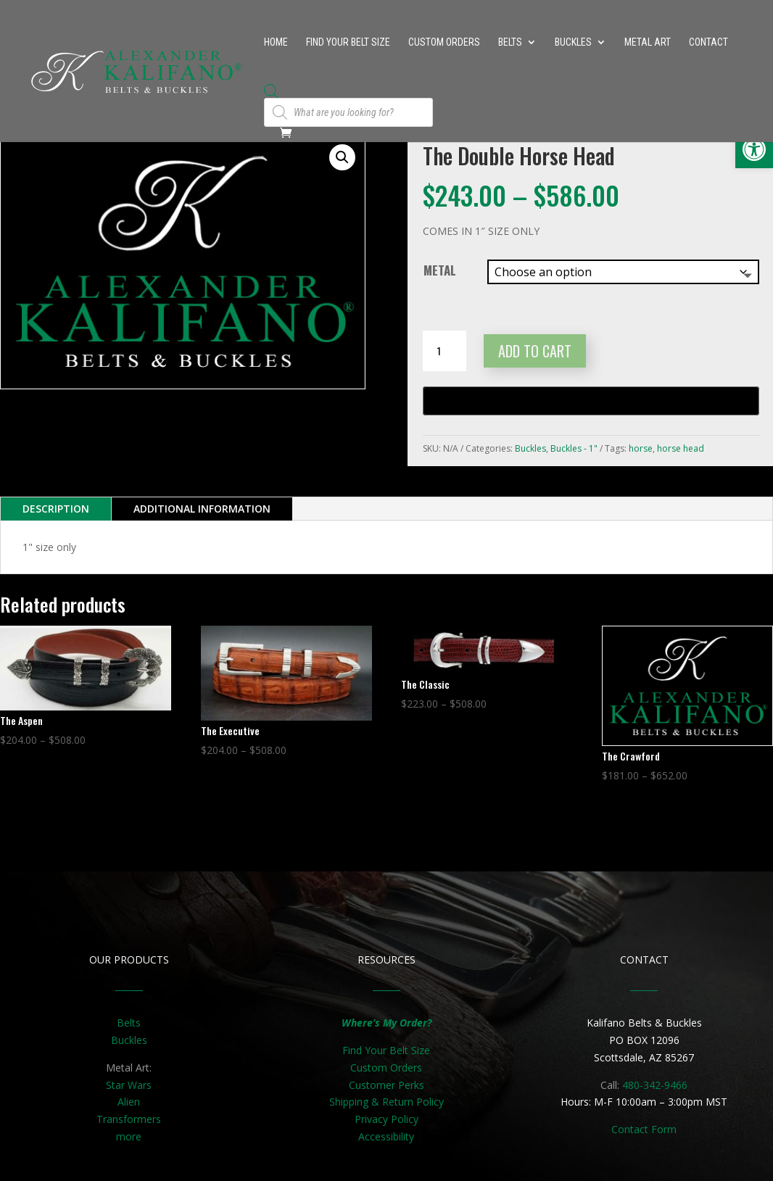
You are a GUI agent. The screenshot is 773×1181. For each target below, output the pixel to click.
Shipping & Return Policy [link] (386, 1102)
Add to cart (534, 351)
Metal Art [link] (647, 42)
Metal (439, 270)
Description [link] (55, 508)
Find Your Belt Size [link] (348, 42)
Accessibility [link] (386, 1136)
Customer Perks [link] (386, 1085)
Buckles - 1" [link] (574, 448)
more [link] (128, 1136)
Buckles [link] (573, 42)
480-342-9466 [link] (654, 1085)
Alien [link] (128, 1102)
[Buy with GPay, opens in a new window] (591, 400)
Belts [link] (510, 42)
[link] (754, 149)
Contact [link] (708, 42)
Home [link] (276, 42)
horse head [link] (680, 448)
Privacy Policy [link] (386, 1119)
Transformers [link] (128, 1119)
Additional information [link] (201, 508)
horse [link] (641, 448)
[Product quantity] (444, 351)
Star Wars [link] (129, 1085)
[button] (342, 157)
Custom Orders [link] (444, 42)
